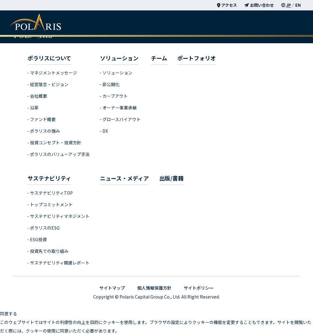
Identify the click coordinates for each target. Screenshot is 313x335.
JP (288, 5)
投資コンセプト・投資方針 (55, 142)
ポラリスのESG (45, 228)
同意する (8, 313)
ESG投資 (38, 239)
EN (298, 5)
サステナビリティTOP (51, 193)
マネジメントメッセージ (53, 73)
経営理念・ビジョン (49, 84)
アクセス (227, 5)
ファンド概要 (43, 119)
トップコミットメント (51, 204)
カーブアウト (115, 96)
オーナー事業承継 (119, 108)
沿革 (34, 108)
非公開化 (111, 84)
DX (105, 131)
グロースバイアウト (121, 119)
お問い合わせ (259, 5)
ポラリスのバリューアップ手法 (60, 154)
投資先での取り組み (49, 251)
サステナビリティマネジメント (60, 216)
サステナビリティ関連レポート (60, 263)
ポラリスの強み (45, 131)
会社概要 (38, 96)
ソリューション (117, 73)
